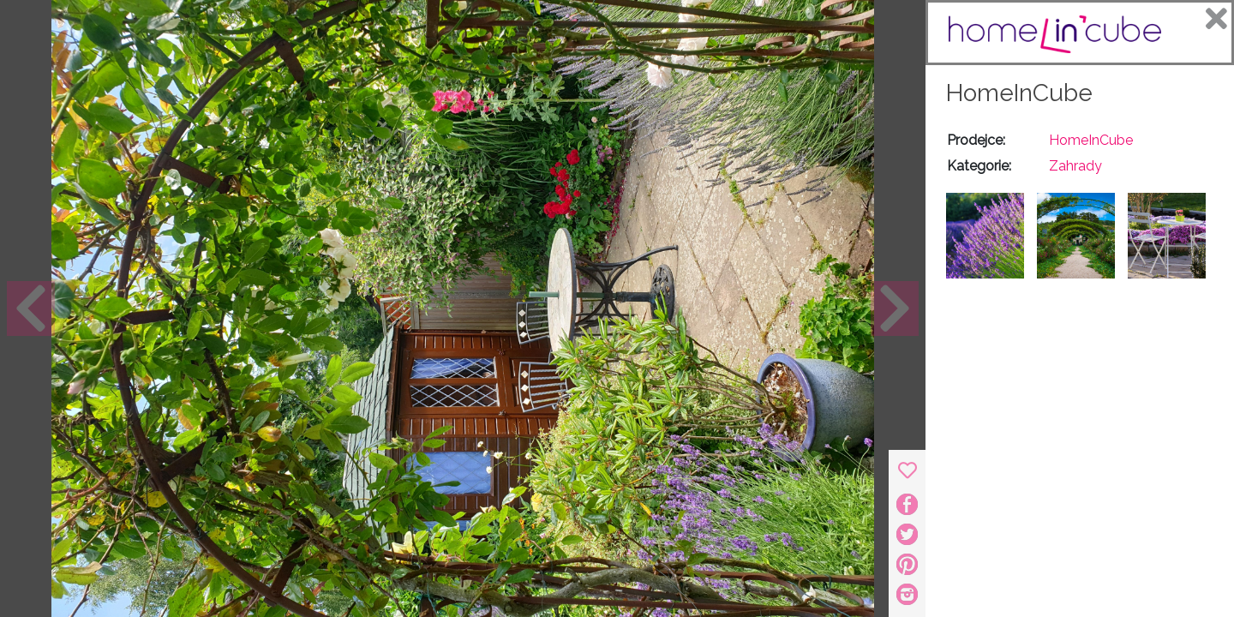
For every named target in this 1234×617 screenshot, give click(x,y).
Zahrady (1075, 166)
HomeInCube (1019, 93)
